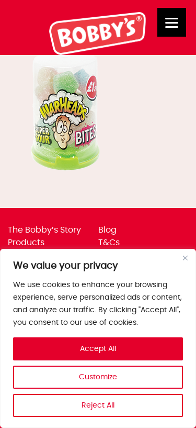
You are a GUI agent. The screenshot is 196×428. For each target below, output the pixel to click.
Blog (107, 230)
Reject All (98, 405)
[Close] (185, 257)
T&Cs (109, 242)
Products (26, 242)
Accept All (98, 349)
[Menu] (171, 22)
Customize (98, 377)
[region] (98, 338)
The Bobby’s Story (44, 230)
